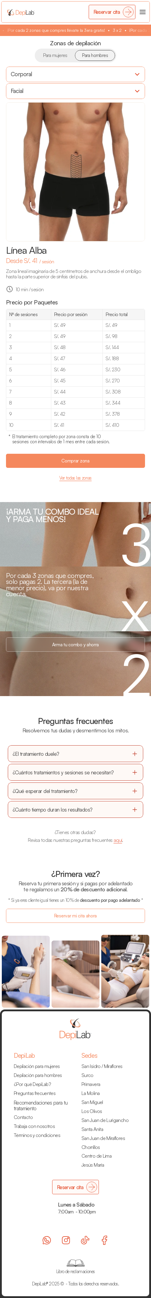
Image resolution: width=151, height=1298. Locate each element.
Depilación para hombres (38, 1075)
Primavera (90, 1084)
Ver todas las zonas (75, 478)
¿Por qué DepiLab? (32, 1084)
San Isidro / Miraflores (101, 1066)
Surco (87, 1075)
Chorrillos (90, 1147)
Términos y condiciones (37, 1135)
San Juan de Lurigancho (105, 1120)
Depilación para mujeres (37, 1066)
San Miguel (92, 1102)
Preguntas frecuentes (34, 1093)
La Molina (90, 1093)
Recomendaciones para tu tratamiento (41, 1105)
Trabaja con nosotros (34, 1126)
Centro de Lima (96, 1156)
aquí (118, 840)
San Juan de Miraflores (103, 1138)
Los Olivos (91, 1111)
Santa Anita (92, 1129)
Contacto (23, 1117)
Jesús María (92, 1165)
